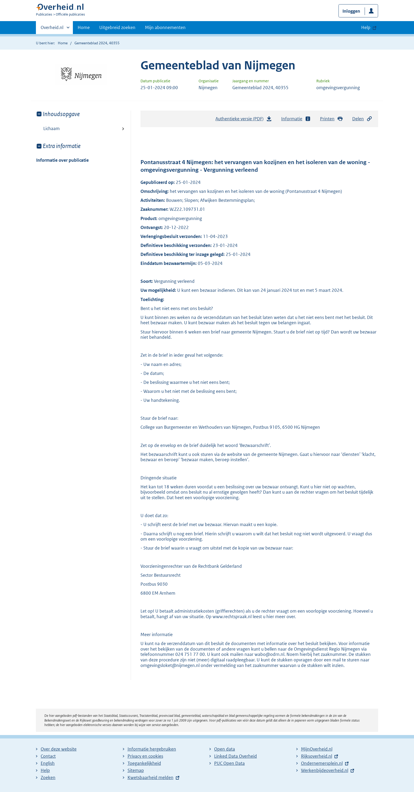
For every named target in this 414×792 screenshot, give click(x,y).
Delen (362, 119)
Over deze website (59, 749)
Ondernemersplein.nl (322, 763)
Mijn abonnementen (165, 27)
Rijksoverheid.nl (316, 756)
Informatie (296, 119)
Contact (48, 756)
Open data (224, 749)
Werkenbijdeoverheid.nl (324, 770)
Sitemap (136, 770)
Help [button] (365, 27)
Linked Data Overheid (235, 756)
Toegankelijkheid (144, 763)
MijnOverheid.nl (316, 749)
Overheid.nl (52, 29)
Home (84, 27)
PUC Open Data (229, 763)
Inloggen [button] (351, 11)
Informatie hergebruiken (152, 749)
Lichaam (51, 128)
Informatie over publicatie (62, 160)
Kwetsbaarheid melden (150, 777)
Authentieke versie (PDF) (243, 120)
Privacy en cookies (145, 756)
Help (45, 770)
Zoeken (48, 777)
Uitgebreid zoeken (117, 27)
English (48, 763)
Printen (331, 119)
